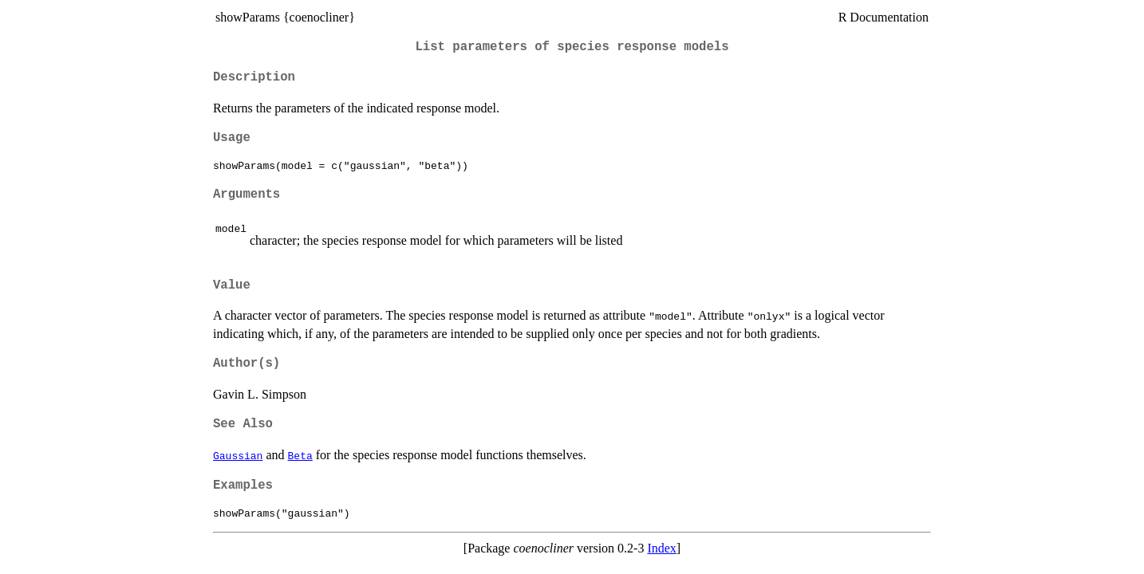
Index (661, 548)
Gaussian (237, 455)
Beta (300, 455)
